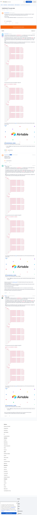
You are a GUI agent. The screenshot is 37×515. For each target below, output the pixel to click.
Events (5, 455)
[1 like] (7, 21)
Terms (18, 508)
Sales (5, 447)
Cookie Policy (13, 511)
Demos (5, 459)
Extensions (6, 430)
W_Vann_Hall (6, 33)
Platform (5, 424)
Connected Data (6, 436)
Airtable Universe (7, 477)
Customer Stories (7, 461)
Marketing (5, 441)
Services (5, 469)
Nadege (5, 295)
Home (2, 4)
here (15, 123)
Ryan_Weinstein (6, 12)
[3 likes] (8, 150)
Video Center (6, 457)
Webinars (5, 463)
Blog (4, 484)
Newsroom (6, 488)
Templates (5, 475)
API (18, 501)
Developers (6, 471)
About (5, 480)
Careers (5, 482)
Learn (5, 451)
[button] (29, 2)
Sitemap (18, 503)
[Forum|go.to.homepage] (6, 2)
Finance (5, 449)
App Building (6, 432)
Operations (6, 443)
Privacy (18, 506)
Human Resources (7, 445)
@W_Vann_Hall (15, 282)
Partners (5, 467)
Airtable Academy (7, 453)
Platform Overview (7, 426)
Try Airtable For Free (7, 490)
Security (18, 498)
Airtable (5, 125)
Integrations (6, 428)
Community (5, 4)
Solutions (5, 438)
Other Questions (17, 4)
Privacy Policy (3, 514)
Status (5, 486)
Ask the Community (11, 4)
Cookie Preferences (18, 513)
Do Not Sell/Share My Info (18, 511)
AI (4, 434)
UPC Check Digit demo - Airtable (9, 143)
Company (5, 479)
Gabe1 (5, 165)
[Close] (17, 507)
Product (5, 440)
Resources (5, 465)
